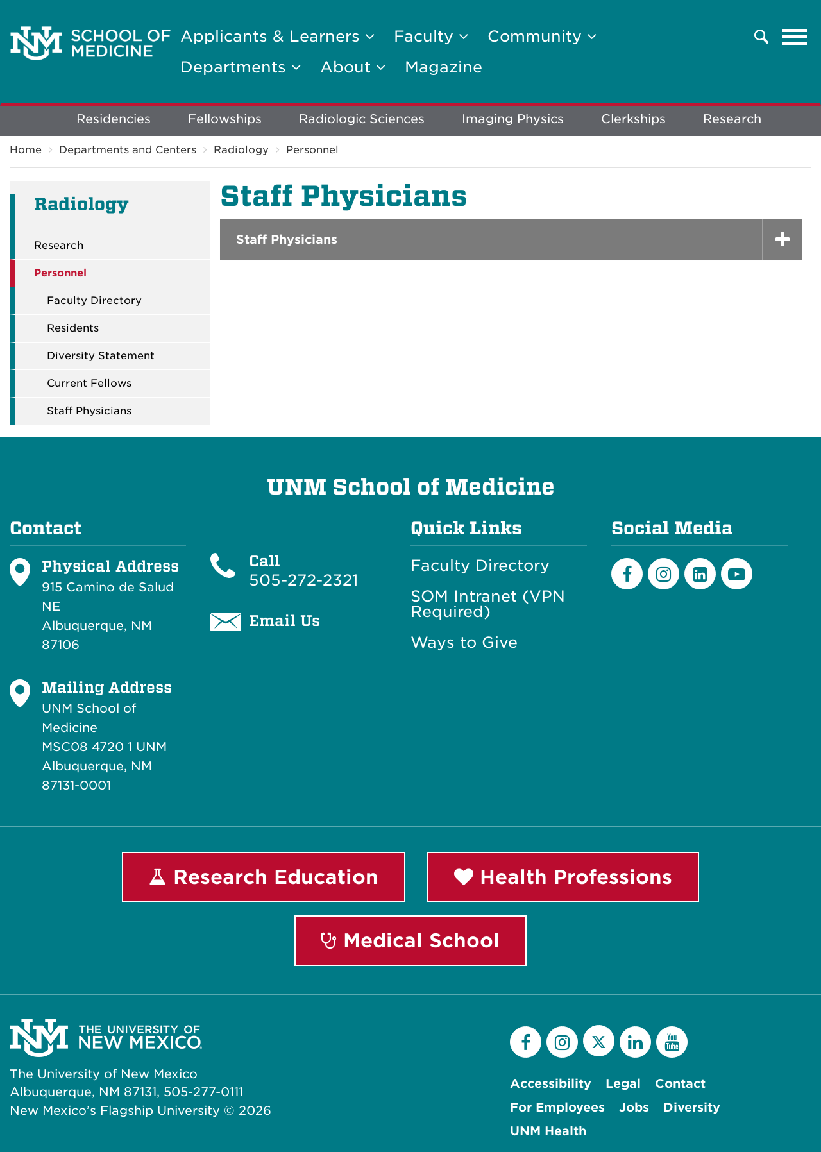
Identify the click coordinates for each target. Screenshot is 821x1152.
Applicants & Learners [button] (277, 36)
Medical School (410, 940)
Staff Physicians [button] (286, 239)
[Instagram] (663, 573)
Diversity (691, 1107)
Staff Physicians (89, 411)
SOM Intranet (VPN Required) (487, 604)
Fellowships (225, 119)
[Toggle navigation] (795, 36)
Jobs (634, 1107)
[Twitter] (598, 1040)
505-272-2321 (303, 580)
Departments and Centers (127, 150)
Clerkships (633, 119)
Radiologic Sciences (362, 119)
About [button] (352, 67)
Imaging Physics (513, 119)
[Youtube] (736, 573)
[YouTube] (672, 1042)
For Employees (557, 1107)
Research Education (263, 876)
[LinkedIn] (700, 573)
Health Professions (563, 876)
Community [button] (542, 36)
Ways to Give (464, 642)
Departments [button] (240, 67)
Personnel (312, 150)
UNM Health (548, 1131)
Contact (680, 1083)
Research (732, 119)
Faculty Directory (94, 301)
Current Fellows (89, 383)
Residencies (113, 119)
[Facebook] (627, 573)
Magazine (443, 67)
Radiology (241, 150)
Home (26, 150)
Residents (73, 328)
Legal (623, 1083)
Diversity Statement (101, 356)
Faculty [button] (431, 36)
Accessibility (550, 1083)
